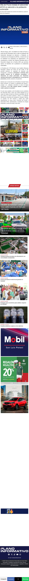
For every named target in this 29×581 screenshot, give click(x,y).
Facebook (10, 579)
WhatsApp (25, 579)
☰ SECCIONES (4, 1)
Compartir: (4, 579)
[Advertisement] (14, 168)
